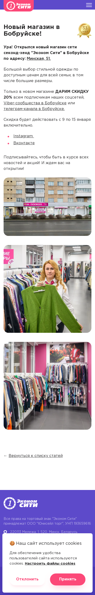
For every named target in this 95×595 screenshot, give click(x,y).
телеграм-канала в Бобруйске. (34, 109)
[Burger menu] (89, 5)
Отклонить (27, 579)
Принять (67, 579)
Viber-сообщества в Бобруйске (35, 103)
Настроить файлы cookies (50, 563)
